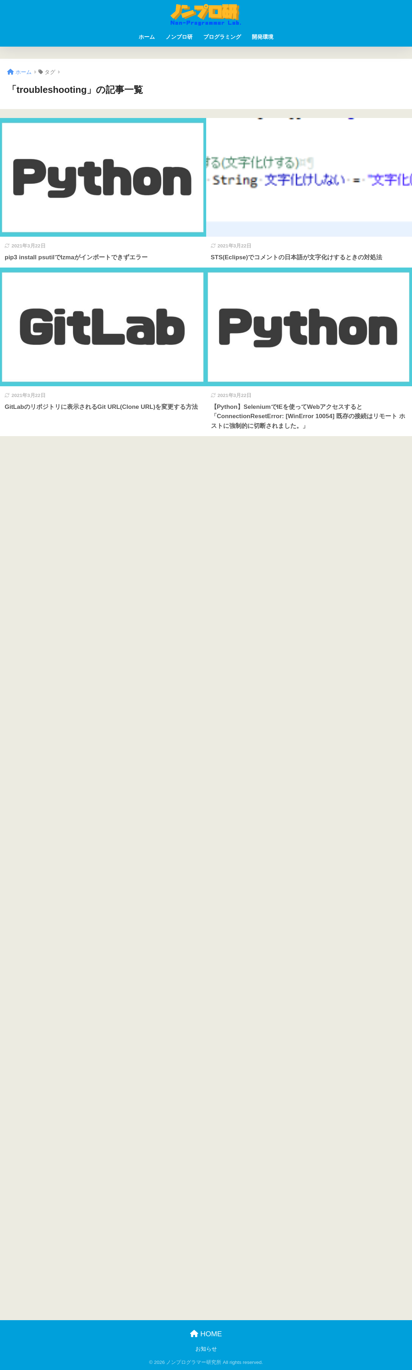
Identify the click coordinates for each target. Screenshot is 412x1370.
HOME (206, 1334)
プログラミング (222, 37)
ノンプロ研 (179, 37)
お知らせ (206, 1349)
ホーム (147, 37)
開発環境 (262, 37)
